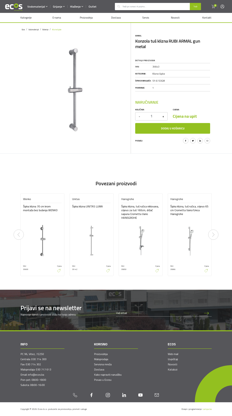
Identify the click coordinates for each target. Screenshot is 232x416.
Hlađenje (76, 6)
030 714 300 (39, 359)
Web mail (173, 354)
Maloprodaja (101, 359)
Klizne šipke (56, 29)
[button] (213, 6)
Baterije (45, 29)
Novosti (175, 17)
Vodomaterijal (38, 6)
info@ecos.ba (36, 375)
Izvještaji (173, 359)
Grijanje (59, 6)
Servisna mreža (103, 364)
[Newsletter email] (159, 313)
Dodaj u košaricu (172, 128)
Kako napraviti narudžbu (108, 375)
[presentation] (19, 235)
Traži (195, 6)
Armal (138, 35)
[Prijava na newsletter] (206, 313)
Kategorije (26, 17)
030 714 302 (33, 364)
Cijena (176, 109)
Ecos (23, 29)
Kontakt (207, 17)
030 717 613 (43, 369)
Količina (139, 109)
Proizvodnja (86, 17)
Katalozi (172, 369)
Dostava (116, 17)
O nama (56, 17)
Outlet (93, 6)
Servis (145, 17)
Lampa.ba (207, 409)
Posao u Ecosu (102, 380)
